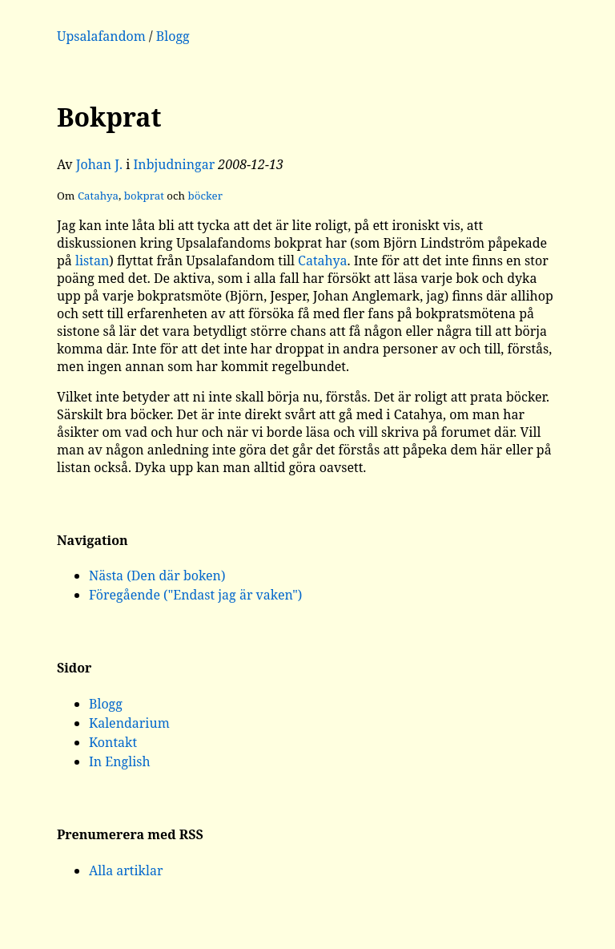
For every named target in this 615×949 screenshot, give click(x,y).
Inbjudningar (174, 164)
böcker (205, 195)
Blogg (173, 36)
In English (120, 761)
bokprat (144, 195)
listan (92, 260)
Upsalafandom (101, 36)
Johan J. (99, 164)
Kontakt (113, 742)
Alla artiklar (126, 870)
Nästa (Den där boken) (157, 575)
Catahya (98, 195)
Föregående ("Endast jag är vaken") (195, 595)
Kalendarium (129, 723)
